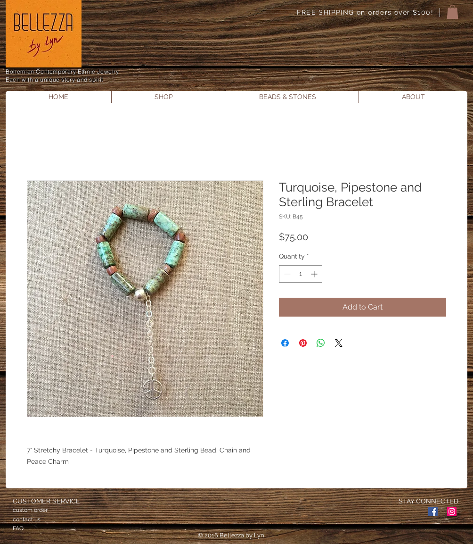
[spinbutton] (300, 274)
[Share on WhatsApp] (320, 343)
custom (23, 510)
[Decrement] (286, 274)
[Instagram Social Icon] (452, 511)
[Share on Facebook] (285, 343)
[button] (452, 12)
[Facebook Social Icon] (433, 511)
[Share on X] (338, 343)
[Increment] (315, 274)
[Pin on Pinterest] (303, 343)
